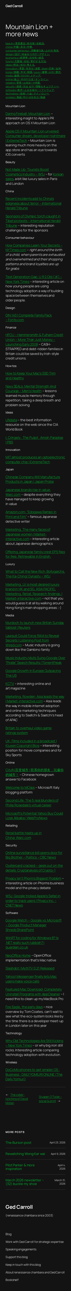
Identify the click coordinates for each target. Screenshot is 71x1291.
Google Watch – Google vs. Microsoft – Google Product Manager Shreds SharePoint (34, 925)
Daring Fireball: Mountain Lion (28, 113)
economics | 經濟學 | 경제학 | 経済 (25, 57)
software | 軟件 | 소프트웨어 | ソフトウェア (30, 90)
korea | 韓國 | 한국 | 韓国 (19, 72)
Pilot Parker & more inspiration (20, 1167)
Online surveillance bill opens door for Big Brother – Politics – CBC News (34, 855)
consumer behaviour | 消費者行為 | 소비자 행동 (32, 50)
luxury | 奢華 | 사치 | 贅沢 (47, 72)
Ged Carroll (14, 6)
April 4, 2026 (61, 1167)
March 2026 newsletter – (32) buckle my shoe (25, 1182)
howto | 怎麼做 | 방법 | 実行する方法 (26, 61)
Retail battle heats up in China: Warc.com (24, 835)
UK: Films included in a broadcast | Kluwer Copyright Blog (31, 743)
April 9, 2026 (58, 1153)
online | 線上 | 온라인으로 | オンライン (27, 79)
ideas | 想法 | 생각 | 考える (20, 64)
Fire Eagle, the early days (24, 1007)
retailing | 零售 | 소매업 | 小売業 (23, 82)
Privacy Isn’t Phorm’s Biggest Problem (33, 878)
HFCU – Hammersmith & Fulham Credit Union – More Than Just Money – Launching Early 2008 (34, 339)
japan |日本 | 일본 (51, 68)
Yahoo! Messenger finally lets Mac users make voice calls (31, 978)
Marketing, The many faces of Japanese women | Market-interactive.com (28, 534)
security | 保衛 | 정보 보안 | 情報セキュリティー (32, 86)
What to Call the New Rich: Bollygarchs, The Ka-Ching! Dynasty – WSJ (35, 573)
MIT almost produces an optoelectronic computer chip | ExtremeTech (35, 459)
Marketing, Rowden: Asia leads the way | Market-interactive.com (35, 698)
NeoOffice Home (18, 955)
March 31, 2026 (60, 1182)
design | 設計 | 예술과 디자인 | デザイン (27, 54)
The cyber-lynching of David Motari (17, 1099)
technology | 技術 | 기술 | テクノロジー (27, 93)
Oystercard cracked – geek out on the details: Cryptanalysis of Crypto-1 (34, 867)
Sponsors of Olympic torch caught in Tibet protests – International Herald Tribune (33, 221)
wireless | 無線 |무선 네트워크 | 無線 (25, 97)
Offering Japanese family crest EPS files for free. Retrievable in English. (35, 554)
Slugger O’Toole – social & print (50, 1099)
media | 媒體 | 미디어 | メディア (23, 75)
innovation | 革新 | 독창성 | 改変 (23, 68)
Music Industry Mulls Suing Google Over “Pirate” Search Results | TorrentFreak (35, 660)
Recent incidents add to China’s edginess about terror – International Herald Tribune (33, 203)
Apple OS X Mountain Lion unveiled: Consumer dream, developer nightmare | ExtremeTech (35, 136)
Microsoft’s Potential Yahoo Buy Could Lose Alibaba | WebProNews (34, 815)
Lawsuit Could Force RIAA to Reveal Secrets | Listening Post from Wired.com (32, 640)
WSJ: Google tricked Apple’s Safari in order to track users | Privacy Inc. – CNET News (33, 900)
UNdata (11, 420)
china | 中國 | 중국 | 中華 (19, 47)
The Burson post (18, 1143)
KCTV (10, 683)
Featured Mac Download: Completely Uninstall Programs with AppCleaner (34, 991)
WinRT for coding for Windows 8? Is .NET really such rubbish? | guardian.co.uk (32, 942)
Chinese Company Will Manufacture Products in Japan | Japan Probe (33, 479)
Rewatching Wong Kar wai (25, 1154)
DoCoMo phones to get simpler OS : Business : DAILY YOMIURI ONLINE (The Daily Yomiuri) (34, 1074)
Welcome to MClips (20, 787)
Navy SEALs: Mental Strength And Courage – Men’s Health (31, 388)
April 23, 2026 (57, 1142)
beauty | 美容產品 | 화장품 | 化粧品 (25, 43)
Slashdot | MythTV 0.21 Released (30, 968)
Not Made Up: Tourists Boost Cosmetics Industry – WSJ (27, 171)
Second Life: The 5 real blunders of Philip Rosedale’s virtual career (32, 802)
